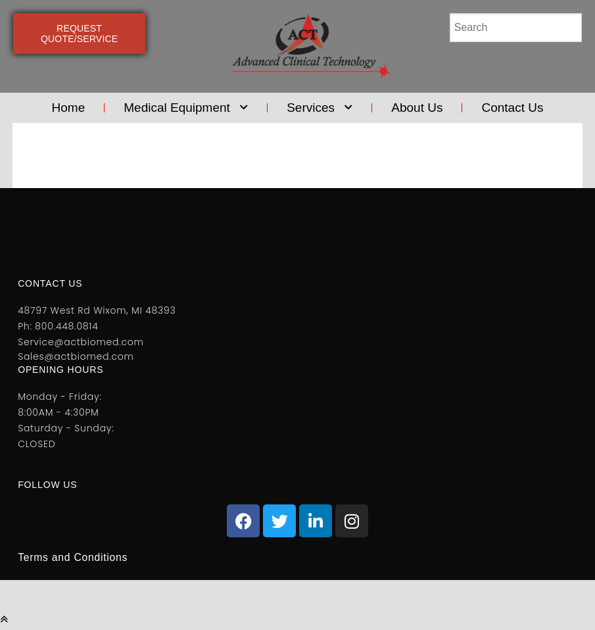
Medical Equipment (186, 107)
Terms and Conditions (74, 557)
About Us (416, 107)
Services (319, 107)
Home (68, 107)
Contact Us (512, 107)
